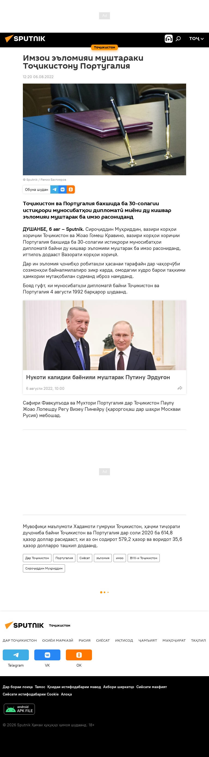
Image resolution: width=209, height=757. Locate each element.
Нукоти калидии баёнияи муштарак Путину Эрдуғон (98, 377)
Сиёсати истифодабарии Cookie (31, 694)
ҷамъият (148, 640)
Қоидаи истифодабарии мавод (74, 686)
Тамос (40, 686)
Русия (85, 640)
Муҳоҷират (174, 640)
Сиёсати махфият (151, 686)
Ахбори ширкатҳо (118, 686)
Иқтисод (124, 640)
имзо (120, 558)
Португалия (64, 558)
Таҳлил (198, 640)
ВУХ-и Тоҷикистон (143, 558)
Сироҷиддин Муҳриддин (44, 568)
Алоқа (66, 694)
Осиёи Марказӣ (57, 640)
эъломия (102, 558)
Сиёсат (84, 558)
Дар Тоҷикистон (37, 558)
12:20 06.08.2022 (38, 76)
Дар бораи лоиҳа (18, 686)
